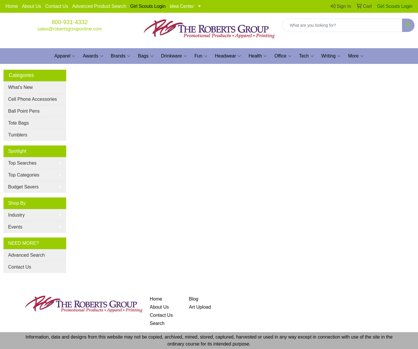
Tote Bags (18, 122)
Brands (121, 56)
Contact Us (56, 6)
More (355, 56)
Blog (193, 298)
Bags (145, 56)
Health (257, 56)
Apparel (64, 56)
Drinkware (174, 56)
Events (15, 226)
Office (282, 56)
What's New (20, 87)
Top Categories (23, 174)
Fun (201, 56)
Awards (93, 56)
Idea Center (182, 6)
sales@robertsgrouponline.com (69, 28)
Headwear (228, 56)
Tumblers (17, 134)
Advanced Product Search (99, 6)
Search (157, 323)
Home (12, 6)
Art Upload (200, 307)
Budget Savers (23, 186)
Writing (331, 56)
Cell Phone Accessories (32, 99)
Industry (16, 215)
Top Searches (22, 163)
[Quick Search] (342, 25)
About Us (31, 6)
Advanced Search (26, 255)
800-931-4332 (70, 22)
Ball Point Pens (24, 111)
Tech (306, 56)
